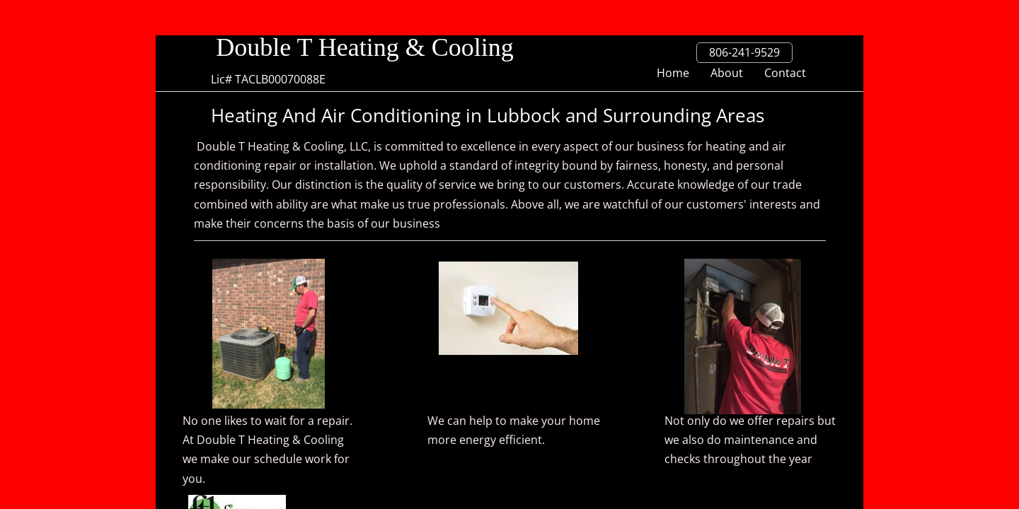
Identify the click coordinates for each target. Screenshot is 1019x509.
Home (673, 73)
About (726, 73)
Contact (785, 73)
